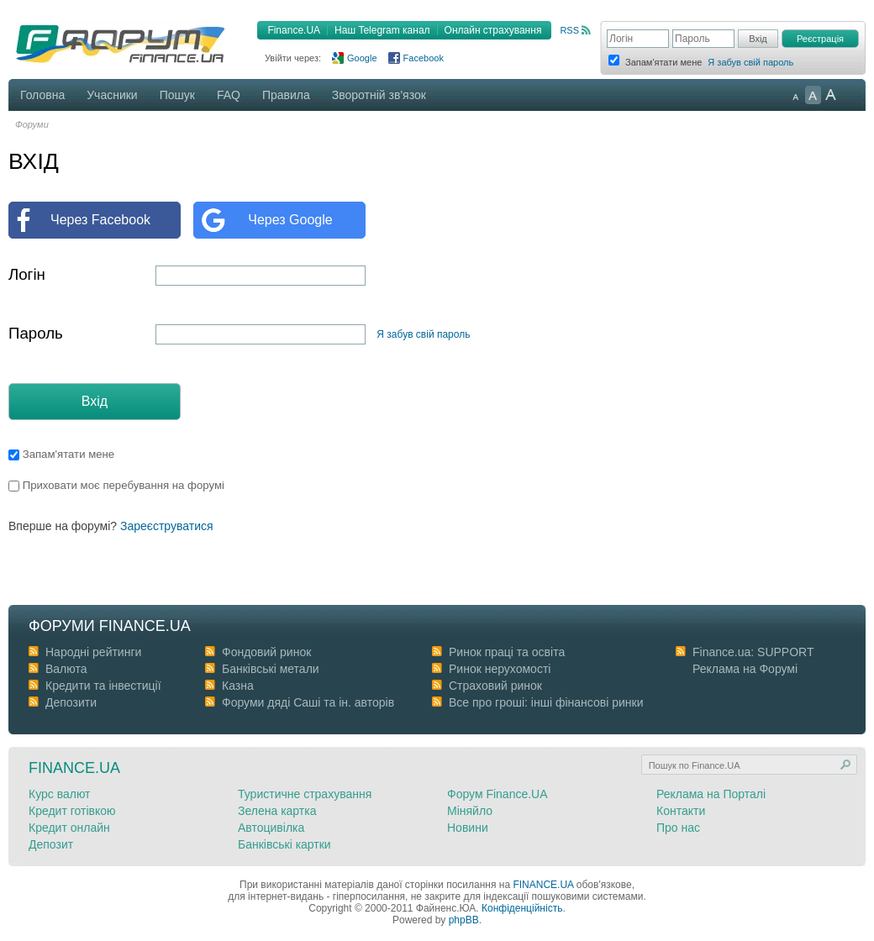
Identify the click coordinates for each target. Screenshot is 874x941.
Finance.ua (74, 768)
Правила (286, 95)
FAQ (228, 95)
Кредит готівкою (72, 810)
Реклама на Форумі (745, 669)
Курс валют (60, 794)
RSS (569, 30)
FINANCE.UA (543, 885)
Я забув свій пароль (750, 62)
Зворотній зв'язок (379, 95)
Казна (238, 685)
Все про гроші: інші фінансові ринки (546, 702)
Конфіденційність (522, 908)
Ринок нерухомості (499, 669)
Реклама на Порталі (711, 794)
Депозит (51, 844)
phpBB (464, 920)
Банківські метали (270, 669)
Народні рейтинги (93, 652)
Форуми (32, 124)
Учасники (112, 95)
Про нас (678, 827)
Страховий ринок (495, 685)
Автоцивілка (271, 827)
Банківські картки (284, 844)
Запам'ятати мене (61, 454)
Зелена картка (277, 810)
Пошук (177, 95)
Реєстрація (820, 39)
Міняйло (469, 810)
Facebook (423, 58)
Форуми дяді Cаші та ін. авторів (308, 702)
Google (361, 58)
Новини (467, 827)
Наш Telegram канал (381, 30)
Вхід (95, 401)
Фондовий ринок (266, 652)
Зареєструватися (166, 526)
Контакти (680, 810)
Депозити (71, 702)
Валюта (66, 669)
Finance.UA (293, 30)
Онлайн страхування (493, 30)
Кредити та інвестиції (103, 685)
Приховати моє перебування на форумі (116, 485)
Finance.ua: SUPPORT (752, 652)
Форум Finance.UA (497, 794)
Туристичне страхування (304, 794)
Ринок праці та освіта (507, 652)
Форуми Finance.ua (110, 626)
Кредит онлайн (69, 827)
